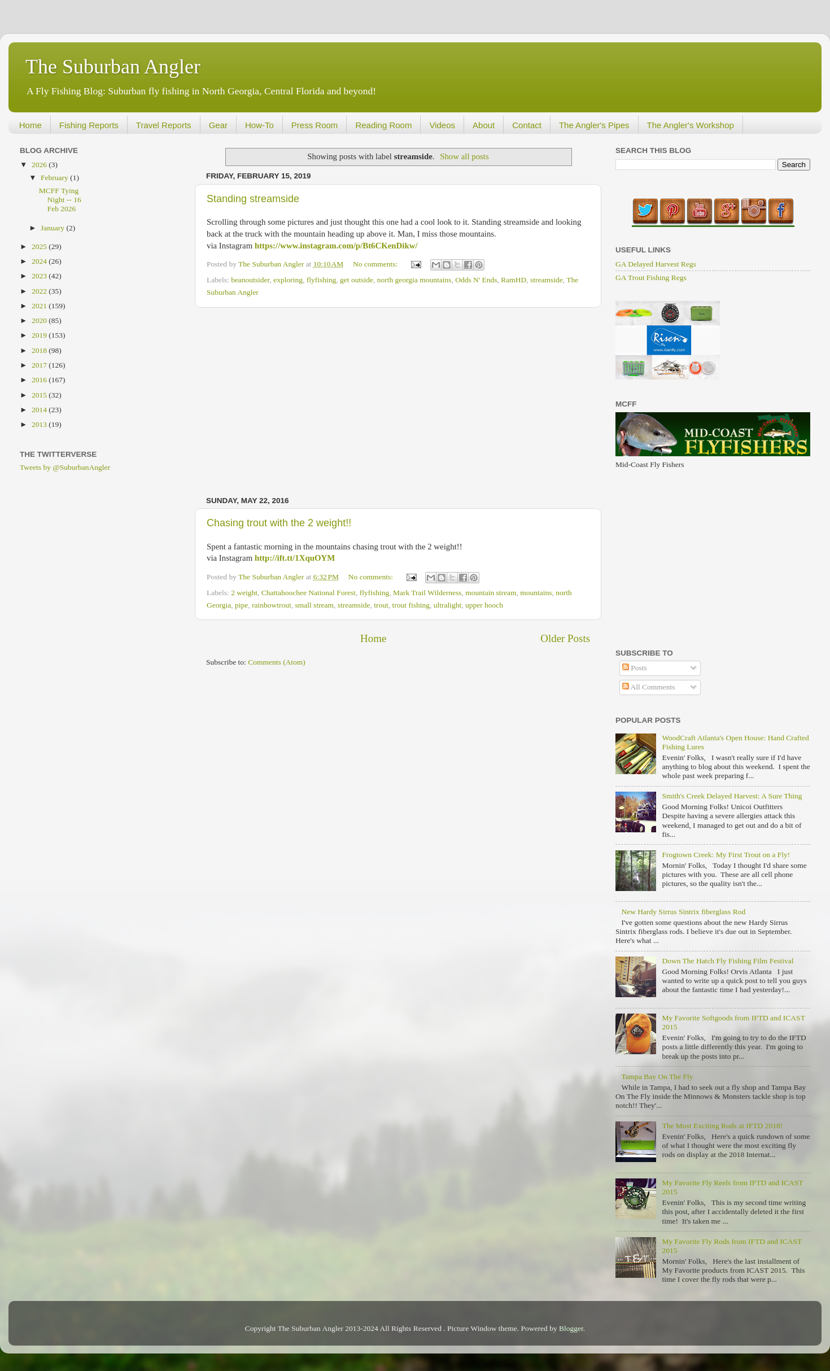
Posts (634, 667)
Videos (442, 125)
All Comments (648, 687)
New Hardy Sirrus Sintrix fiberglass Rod (683, 911)
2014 (40, 409)
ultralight (448, 605)
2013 (40, 424)
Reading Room (383, 125)
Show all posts (464, 156)
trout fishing (411, 605)
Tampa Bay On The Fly (657, 1076)
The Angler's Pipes (594, 125)
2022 (40, 291)
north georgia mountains (414, 280)
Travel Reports (163, 125)
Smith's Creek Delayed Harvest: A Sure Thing (732, 796)
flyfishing (322, 280)
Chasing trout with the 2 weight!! (279, 523)
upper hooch (484, 605)
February (55, 177)
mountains (536, 592)
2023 (40, 276)
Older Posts (565, 638)
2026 (40, 164)
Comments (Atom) (276, 662)
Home (30, 125)
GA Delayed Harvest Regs (655, 264)
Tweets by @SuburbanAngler (65, 467)
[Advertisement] (398, 402)
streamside (546, 280)
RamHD (513, 280)
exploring (288, 280)
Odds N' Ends (476, 280)
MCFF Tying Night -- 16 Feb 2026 (60, 199)
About (484, 125)
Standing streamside (253, 198)
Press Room (314, 125)
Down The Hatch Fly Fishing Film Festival (727, 961)
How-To (259, 125)
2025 (40, 246)
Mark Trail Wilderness (427, 592)
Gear (218, 125)
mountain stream (490, 592)
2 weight (244, 592)
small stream (314, 605)
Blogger (571, 1328)
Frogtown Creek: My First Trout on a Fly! (726, 854)
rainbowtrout (271, 605)
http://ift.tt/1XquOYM (295, 557)
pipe (241, 605)
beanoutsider (250, 280)
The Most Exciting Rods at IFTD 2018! (722, 1125)
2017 (40, 365)
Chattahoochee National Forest (308, 592)
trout (381, 605)
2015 (40, 395)
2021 (40, 306)
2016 (40, 380)
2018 (40, 350)
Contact (526, 125)
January (53, 228)
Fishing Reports (89, 125)
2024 (40, 261)
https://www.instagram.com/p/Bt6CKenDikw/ (336, 245)
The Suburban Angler (112, 66)
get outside (356, 280)
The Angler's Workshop (690, 125)
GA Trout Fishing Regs (651, 277)
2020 (40, 320)
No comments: (376, 264)
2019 (40, 335)
